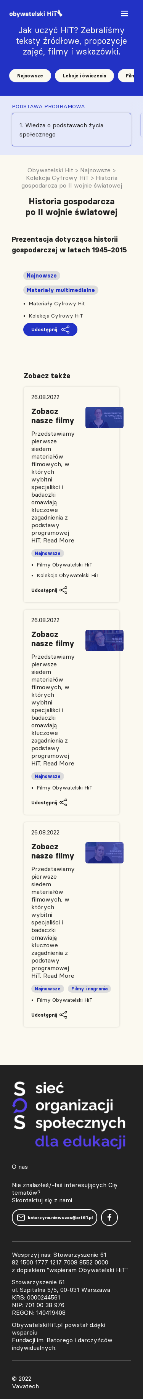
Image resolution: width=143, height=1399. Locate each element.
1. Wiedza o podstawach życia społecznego (61, 129)
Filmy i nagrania (89, 988)
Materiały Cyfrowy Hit (57, 303)
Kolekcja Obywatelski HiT (68, 575)
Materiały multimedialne (61, 290)
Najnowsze (30, 76)
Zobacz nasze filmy (52, 416)
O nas (20, 1166)
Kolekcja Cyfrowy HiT (56, 315)
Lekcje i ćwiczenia (84, 76)
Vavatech (25, 1386)
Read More (58, 540)
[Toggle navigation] (125, 15)
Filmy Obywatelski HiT (65, 564)
